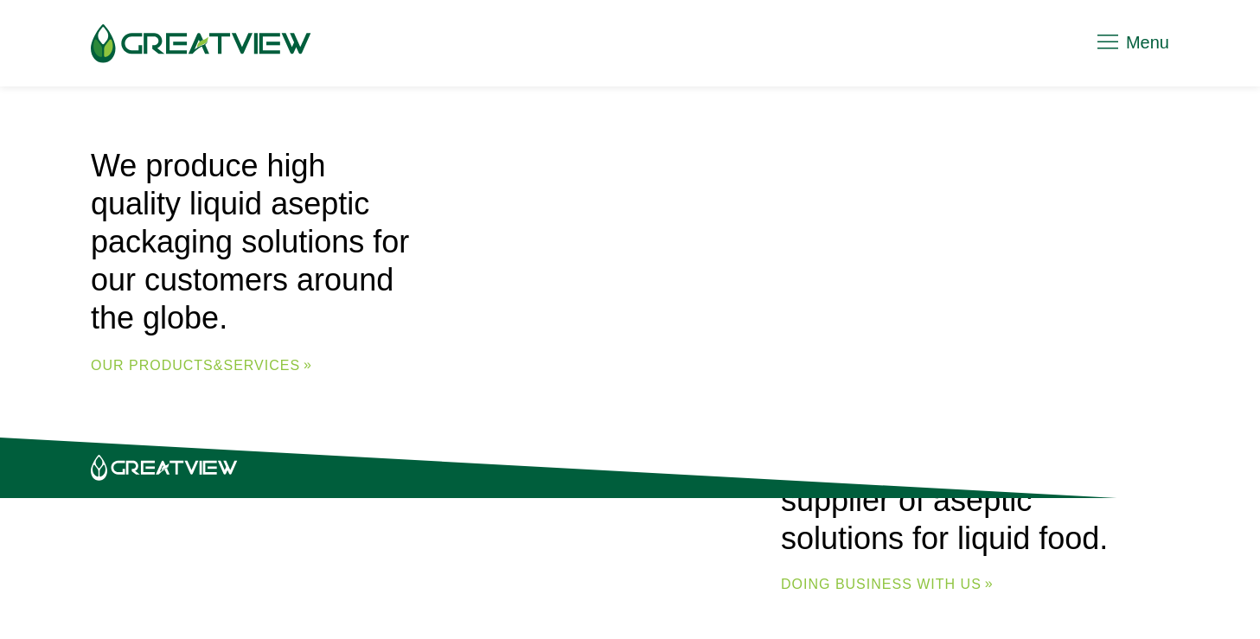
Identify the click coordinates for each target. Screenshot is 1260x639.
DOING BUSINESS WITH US (881, 584)
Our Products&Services (195, 365)
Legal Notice (1126, 467)
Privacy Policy (1008, 467)
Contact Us (895, 467)
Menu (1132, 42)
